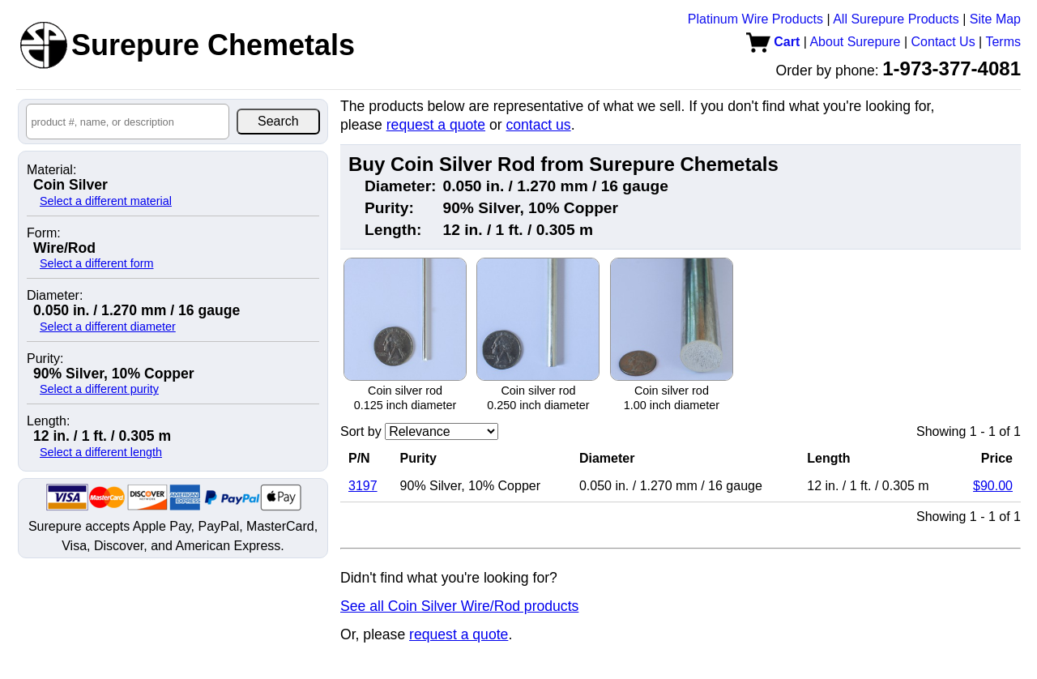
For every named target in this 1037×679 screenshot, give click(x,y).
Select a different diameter (108, 326)
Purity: (45, 358)
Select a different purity (99, 388)
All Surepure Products (896, 19)
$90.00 (993, 486)
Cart (773, 42)
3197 (363, 486)
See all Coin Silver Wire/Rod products (459, 606)
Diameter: (55, 295)
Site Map (995, 19)
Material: (51, 170)
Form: (44, 233)
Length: (48, 421)
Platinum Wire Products (755, 19)
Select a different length (101, 452)
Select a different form (97, 263)
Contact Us (943, 42)
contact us (538, 125)
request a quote (435, 125)
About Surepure (854, 42)
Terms (1003, 42)
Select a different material (106, 200)
